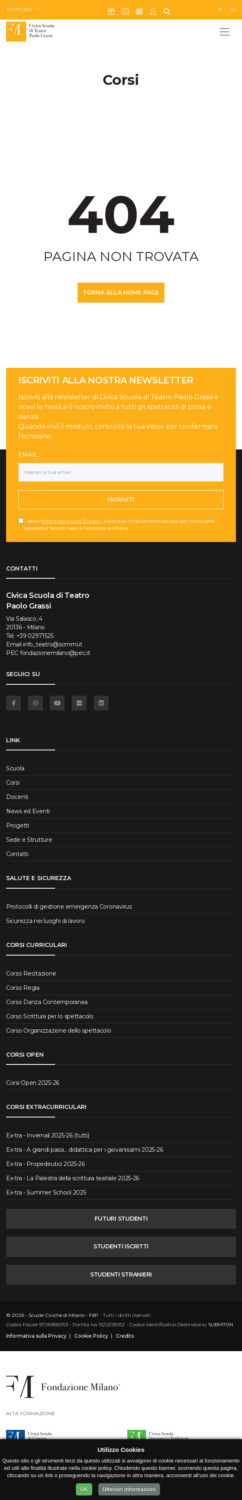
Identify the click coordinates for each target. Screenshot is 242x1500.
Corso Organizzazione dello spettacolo (58, 1030)
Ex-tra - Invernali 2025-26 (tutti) (47, 1135)
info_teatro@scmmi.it (52, 644)
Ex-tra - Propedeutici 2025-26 (45, 1164)
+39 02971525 (34, 635)
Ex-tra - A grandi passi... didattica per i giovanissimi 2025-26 (84, 1149)
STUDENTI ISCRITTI (121, 1246)
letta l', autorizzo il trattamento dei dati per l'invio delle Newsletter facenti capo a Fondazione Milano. (119, 524)
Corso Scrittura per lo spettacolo (49, 1016)
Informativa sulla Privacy (71, 521)
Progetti (17, 825)
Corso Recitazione (31, 973)
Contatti (17, 854)
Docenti (17, 797)
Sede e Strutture (29, 839)
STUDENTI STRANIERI (121, 1274)
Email (28, 454)
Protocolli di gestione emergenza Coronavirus (69, 906)
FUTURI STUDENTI (121, 1218)
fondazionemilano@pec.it (55, 653)
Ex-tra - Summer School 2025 (46, 1192)
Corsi (13, 782)
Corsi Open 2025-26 (32, 1082)
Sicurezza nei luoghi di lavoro (45, 921)
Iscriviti (121, 499)
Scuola (15, 768)
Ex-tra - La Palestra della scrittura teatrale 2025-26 (72, 1178)
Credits (125, 1336)
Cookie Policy (91, 1336)
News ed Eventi (28, 811)
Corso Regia (23, 987)
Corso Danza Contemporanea (47, 1002)
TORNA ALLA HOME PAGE (121, 292)
